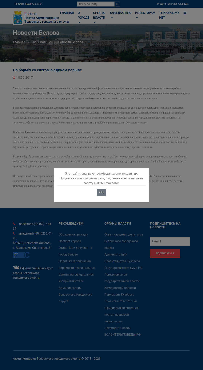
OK (101, 192)
